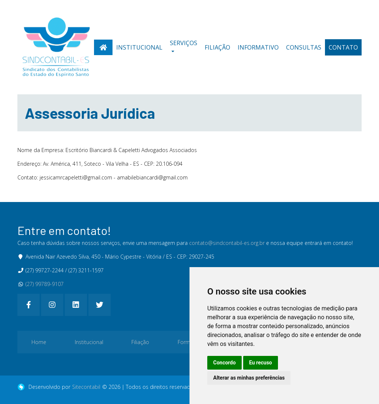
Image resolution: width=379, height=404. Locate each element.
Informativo (258, 47)
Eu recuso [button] (260, 363)
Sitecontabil (86, 386)
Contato (343, 47)
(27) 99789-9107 (45, 283)
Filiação (217, 47)
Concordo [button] (224, 363)
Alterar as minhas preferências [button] (249, 378)
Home (38, 342)
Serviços (183, 43)
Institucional (139, 47)
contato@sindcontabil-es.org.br (227, 242)
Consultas (303, 47)
